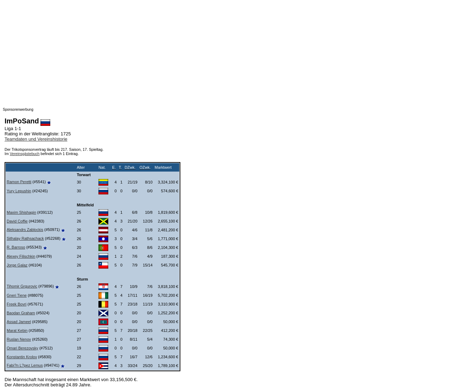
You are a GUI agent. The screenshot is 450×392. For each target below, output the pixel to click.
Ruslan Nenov (19, 339)
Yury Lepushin (19, 191)
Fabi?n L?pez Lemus (25, 365)
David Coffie (17, 221)
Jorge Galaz (17, 265)
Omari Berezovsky (22, 348)
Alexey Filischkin (21, 256)
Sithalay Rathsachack (25, 238)
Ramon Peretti (19, 182)
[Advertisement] (214, 52)
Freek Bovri (16, 304)
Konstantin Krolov (22, 357)
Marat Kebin (17, 330)
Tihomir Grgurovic (22, 286)
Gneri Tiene (17, 295)
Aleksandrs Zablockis (25, 229)
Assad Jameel (19, 322)
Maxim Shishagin (21, 212)
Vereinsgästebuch (25, 154)
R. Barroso (16, 247)
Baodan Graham (21, 313)
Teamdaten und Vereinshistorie (36, 139)
